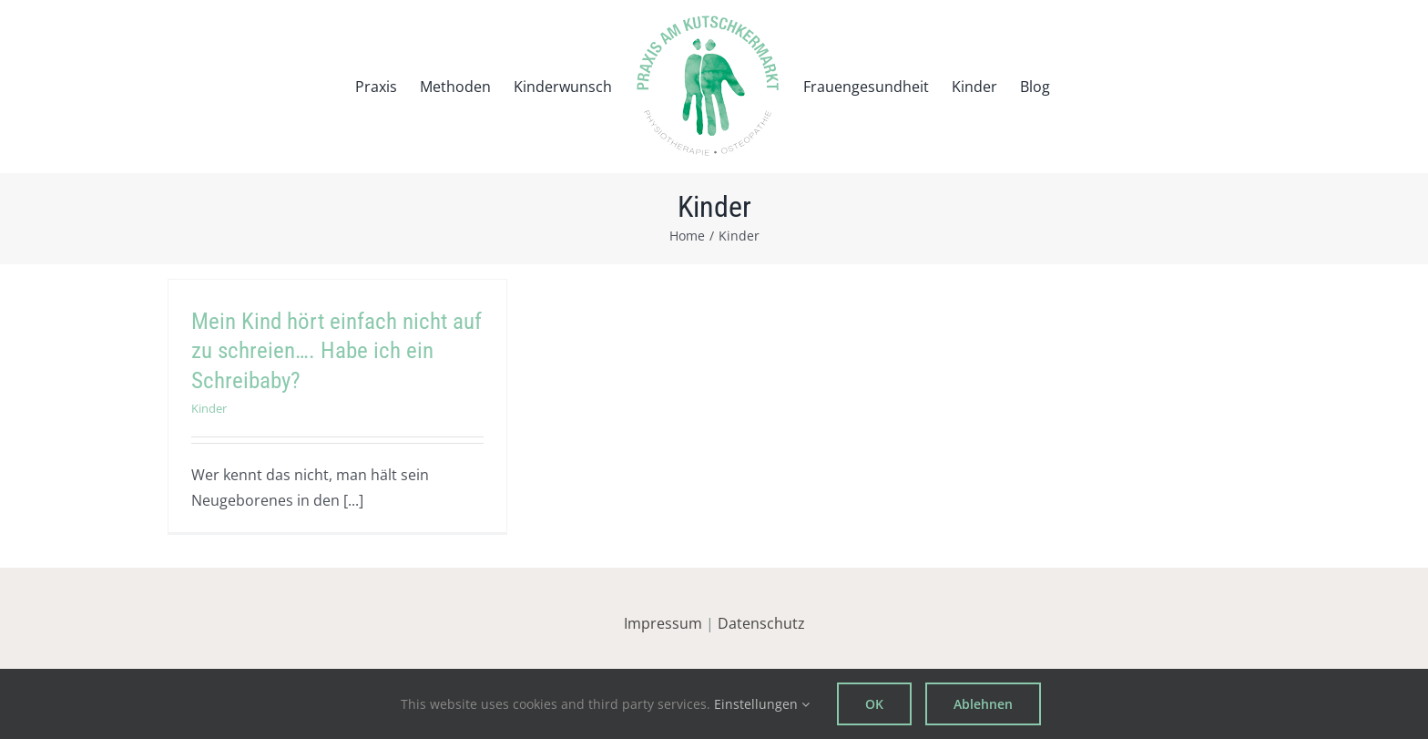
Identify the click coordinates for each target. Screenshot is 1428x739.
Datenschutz (761, 623)
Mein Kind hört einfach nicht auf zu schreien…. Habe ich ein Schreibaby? (336, 351)
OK (874, 704)
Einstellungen (762, 704)
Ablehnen (983, 704)
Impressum (663, 623)
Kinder (209, 408)
